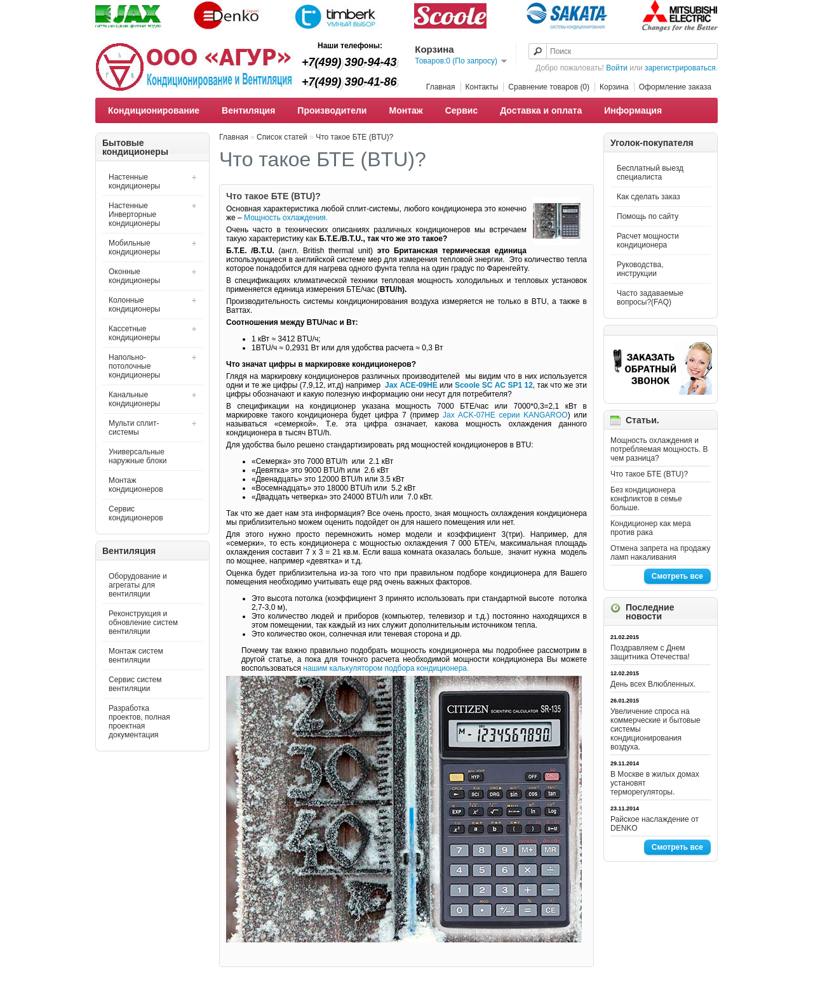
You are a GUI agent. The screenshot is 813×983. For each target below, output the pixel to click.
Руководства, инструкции (640, 269)
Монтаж (405, 110)
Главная (440, 86)
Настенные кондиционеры (134, 181)
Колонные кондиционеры (134, 304)
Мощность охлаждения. (286, 217)
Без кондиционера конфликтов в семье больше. (646, 498)
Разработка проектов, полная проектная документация (139, 721)
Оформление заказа (675, 86)
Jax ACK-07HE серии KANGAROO (505, 415)
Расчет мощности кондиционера (648, 240)
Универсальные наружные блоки (137, 456)
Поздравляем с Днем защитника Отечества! (650, 652)
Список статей (282, 137)
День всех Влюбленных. (652, 684)
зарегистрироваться (680, 67)
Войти (617, 67)
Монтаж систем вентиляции (136, 655)
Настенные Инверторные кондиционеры (134, 214)
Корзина (614, 86)
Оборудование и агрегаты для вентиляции (138, 585)
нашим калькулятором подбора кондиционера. (386, 668)
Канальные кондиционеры (134, 399)
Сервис (461, 110)
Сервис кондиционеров (136, 513)
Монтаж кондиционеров (136, 485)
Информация (633, 110)
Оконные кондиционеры (134, 276)
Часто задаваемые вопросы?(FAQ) (650, 298)
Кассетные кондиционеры (134, 333)
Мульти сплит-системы (134, 428)
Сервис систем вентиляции (135, 684)
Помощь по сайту (647, 216)
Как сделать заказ (648, 196)
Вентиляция (248, 110)
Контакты (482, 86)
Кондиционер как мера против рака (650, 528)
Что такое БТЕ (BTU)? (649, 474)
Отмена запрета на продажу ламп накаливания (660, 553)
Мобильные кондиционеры (134, 247)
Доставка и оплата (541, 110)
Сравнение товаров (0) (548, 86)
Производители (331, 110)
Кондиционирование (153, 110)
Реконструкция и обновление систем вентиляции (143, 622)
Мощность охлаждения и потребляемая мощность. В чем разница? (659, 449)
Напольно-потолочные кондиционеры (134, 366)
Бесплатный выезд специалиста (650, 172)
